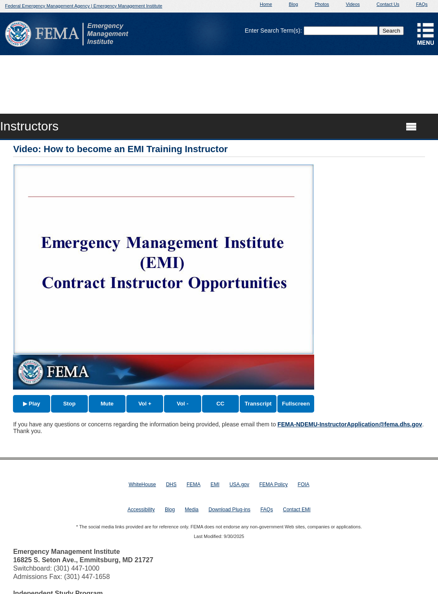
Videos (353, 4)
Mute (106, 403)
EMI (214, 484)
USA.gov (239, 484)
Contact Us (388, 4)
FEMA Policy (273, 484)
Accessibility (141, 509)
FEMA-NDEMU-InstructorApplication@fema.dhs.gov (349, 424)
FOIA (304, 484)
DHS (171, 484)
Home (266, 4)
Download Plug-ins (229, 509)
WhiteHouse (142, 484)
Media (192, 509)
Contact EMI (296, 509)
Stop (69, 403)
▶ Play (31, 403)
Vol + (144, 403)
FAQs (422, 4)
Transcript (258, 403)
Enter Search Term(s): (273, 30)
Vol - (183, 403)
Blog (293, 4)
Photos (322, 4)
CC (220, 403)
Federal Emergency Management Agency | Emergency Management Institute (83, 5)
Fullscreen (296, 403)
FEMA (193, 484)
